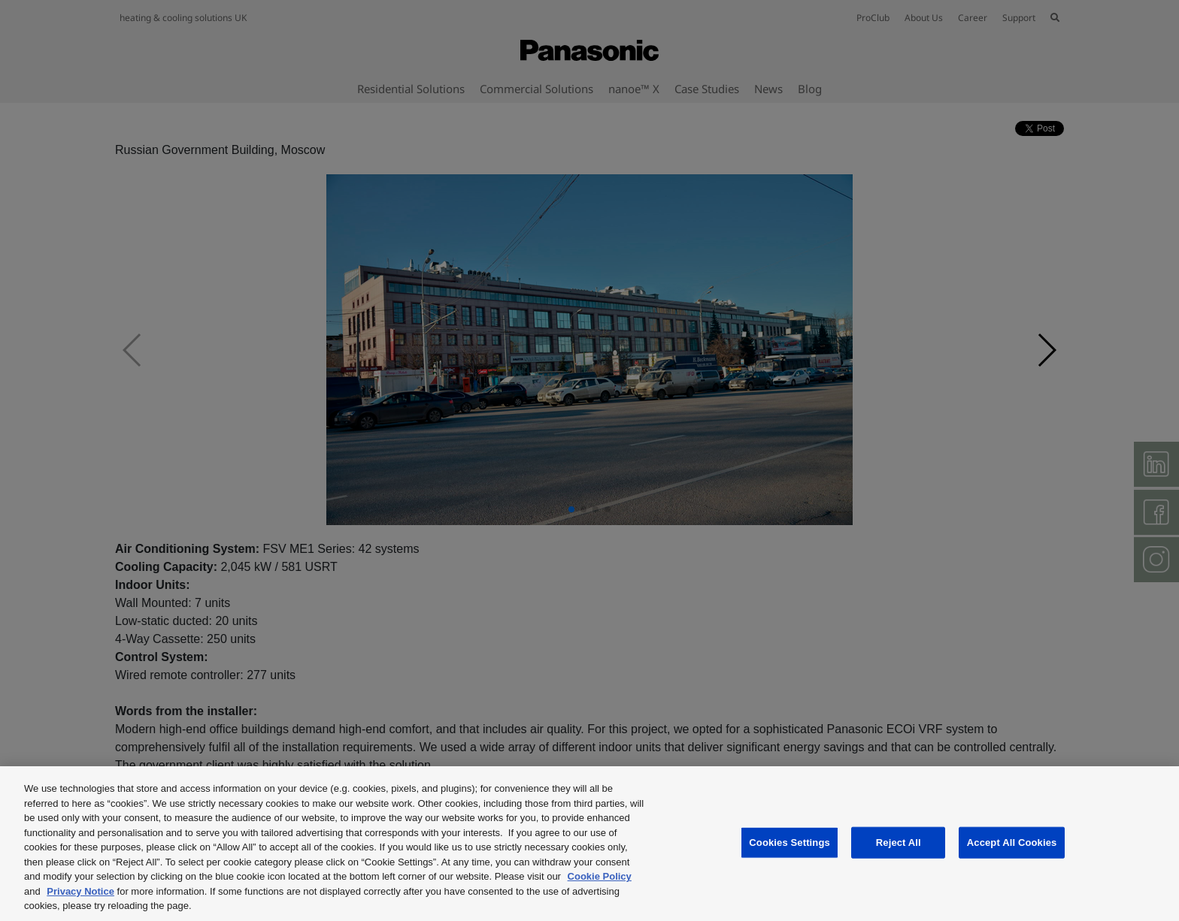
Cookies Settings (789, 842)
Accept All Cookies (1012, 842)
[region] (589, 843)
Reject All (898, 842)
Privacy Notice (80, 891)
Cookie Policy (600, 876)
